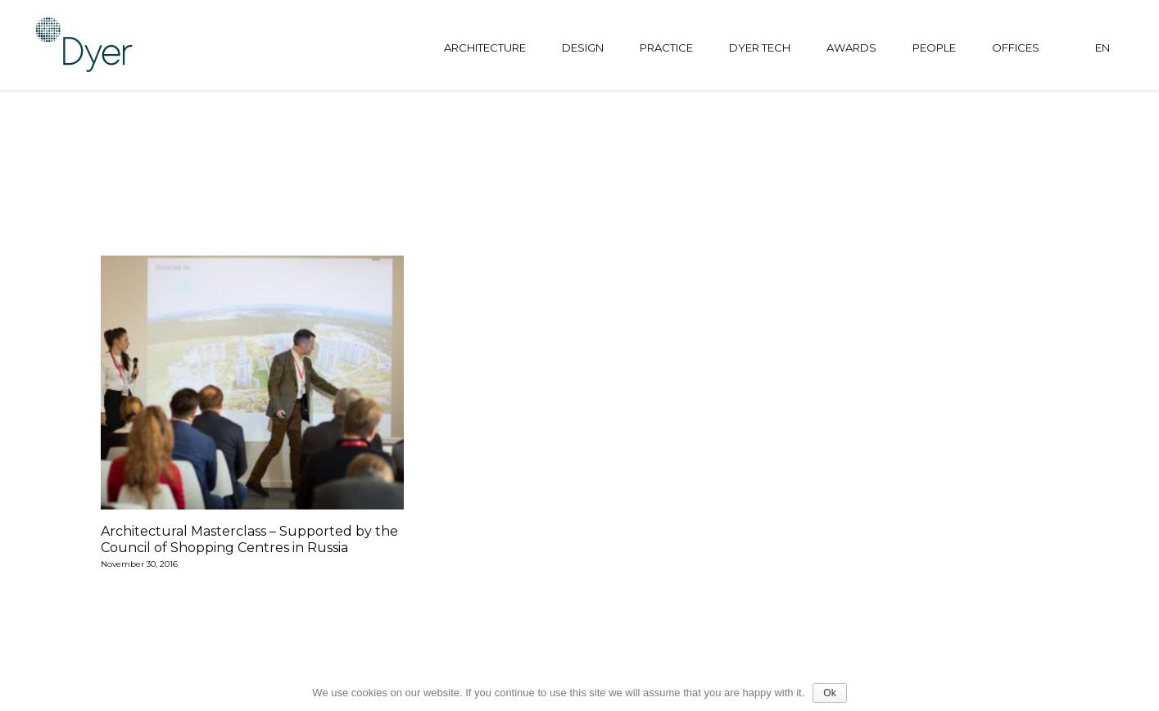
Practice (666, 47)
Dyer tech (759, 47)
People (934, 47)
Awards (851, 47)
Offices (1015, 47)
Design (583, 47)
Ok (829, 693)
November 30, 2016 (139, 564)
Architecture (485, 47)
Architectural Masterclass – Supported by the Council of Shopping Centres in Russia (249, 539)
